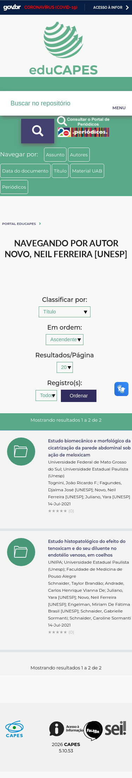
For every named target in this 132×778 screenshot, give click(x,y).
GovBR (12, 7)
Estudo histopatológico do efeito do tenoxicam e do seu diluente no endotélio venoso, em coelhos (86, 548)
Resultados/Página (64, 355)
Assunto (55, 154)
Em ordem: (64, 327)
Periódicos (14, 187)
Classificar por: (64, 300)
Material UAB (87, 171)
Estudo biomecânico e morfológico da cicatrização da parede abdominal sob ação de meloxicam (89, 448)
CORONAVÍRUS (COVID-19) (50, 7)
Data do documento (25, 171)
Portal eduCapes (19, 224)
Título (60, 171)
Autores (79, 154)
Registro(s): (64, 383)
